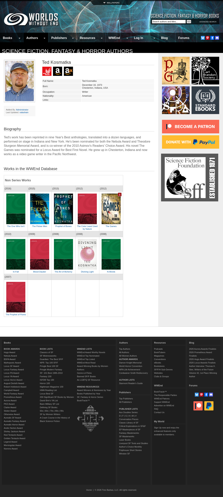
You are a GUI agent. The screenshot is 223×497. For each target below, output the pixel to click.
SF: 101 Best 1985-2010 (51, 373)
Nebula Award (10, 356)
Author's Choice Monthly (130, 447)
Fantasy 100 (45, 376)
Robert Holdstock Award (15, 387)
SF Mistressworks (48, 356)
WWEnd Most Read (86, 363)
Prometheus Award (13, 397)
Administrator (22, 110)
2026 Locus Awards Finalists (202, 363)
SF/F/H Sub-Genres (163, 369)
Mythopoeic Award (12, 363)
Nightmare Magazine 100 (51, 387)
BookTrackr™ (83, 400)
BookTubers (159, 352)
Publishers (59, 38)
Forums (183, 38)
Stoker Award (10, 411)
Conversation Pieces (128, 419)
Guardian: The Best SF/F (51, 359)
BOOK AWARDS (12, 349)
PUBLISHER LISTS (128, 409)
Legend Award (10, 442)
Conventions (160, 359)
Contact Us (159, 412)
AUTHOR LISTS (127, 380)
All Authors (124, 352)
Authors (32, 38)
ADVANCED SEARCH (207, 22)
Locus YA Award (11, 376)
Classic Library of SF (128, 423)
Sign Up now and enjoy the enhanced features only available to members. (166, 431)
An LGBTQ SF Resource (88, 380)
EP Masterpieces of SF (129, 429)
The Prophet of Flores (16, 314)
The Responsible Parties (165, 395)
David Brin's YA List (49, 400)
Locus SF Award (11, 366)
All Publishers (125, 402)
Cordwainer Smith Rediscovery (133, 373)
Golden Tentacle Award (14, 438)
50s (41, 411)
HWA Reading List (48, 390)
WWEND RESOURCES (88, 387)
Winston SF (124, 453)
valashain (24, 112)
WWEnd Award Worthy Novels (91, 352)
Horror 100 (45, 383)
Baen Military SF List (49, 404)
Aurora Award (10, 400)
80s (57, 411)
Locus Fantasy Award (14, 369)
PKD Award (9, 404)
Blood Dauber (39, 272)
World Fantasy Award (14, 393)
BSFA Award (9, 359)
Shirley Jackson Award (14, 431)
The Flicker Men (39, 226)
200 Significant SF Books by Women (57, 397)
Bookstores (159, 366)
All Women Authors (128, 356)
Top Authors (124, 349)
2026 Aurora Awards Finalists (202, 349)
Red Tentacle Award (13, 435)
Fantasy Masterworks (129, 433)
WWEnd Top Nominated (88, 356)
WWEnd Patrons (161, 398)
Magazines (159, 356)
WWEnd (114, 38)
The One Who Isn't (15, 226)
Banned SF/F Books (86, 376)
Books (7, 38)
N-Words (111, 272)
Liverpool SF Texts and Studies (133, 443)
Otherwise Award (12, 414)
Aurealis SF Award (12, 418)
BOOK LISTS (46, 349)
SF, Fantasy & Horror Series (90, 397)
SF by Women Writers (50, 414)
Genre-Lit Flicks (84, 373)
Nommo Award (11, 449)
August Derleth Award (14, 383)
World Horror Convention (130, 366)
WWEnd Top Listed (86, 359)
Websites (158, 373)
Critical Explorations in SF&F (132, 426)
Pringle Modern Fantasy (51, 369)
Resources (87, 38)
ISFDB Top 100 (47, 380)
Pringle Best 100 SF (49, 366)
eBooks (157, 363)
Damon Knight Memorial (130, 363)
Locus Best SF (47, 393)
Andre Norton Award (13, 428)
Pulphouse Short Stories (130, 450)
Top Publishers (126, 398)
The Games (111, 226)
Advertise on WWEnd (164, 405)
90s (62, 411)
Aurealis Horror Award (14, 424)
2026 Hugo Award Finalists (201, 359)
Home (89, 490)
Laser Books (125, 440)
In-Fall (16, 272)
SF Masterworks (126, 436)
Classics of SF (46, 352)
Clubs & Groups (161, 376)
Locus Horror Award (13, 380)
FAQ (156, 409)
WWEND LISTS (84, 349)
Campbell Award (11, 390)
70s (51, 411)
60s (46, 411)
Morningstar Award (12, 445)
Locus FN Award (11, 373)
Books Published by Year (88, 393)
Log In (138, 38)
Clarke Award (10, 407)
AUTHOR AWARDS (128, 359)
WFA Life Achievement (129, 369)
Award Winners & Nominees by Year (94, 390)
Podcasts (158, 349)
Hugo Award (9, 352)
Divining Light (87, 272)
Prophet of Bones (63, 226)
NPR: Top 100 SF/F (49, 363)
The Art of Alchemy (63, 272)
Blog (164, 38)
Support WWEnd (162, 402)
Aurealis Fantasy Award (15, 421)
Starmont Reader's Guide (131, 383)
